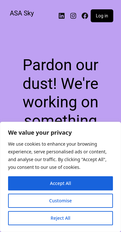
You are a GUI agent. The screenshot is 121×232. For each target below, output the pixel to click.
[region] (60, 177)
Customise (60, 201)
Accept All (60, 183)
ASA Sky (22, 13)
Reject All (60, 218)
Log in (102, 15)
